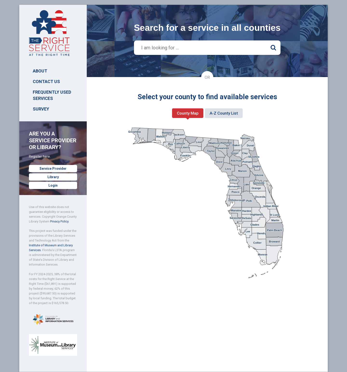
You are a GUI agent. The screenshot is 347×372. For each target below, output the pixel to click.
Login (53, 185)
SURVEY (41, 108)
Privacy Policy (59, 221)
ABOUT (40, 70)
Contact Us (46, 81)
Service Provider (53, 168)
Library (53, 177)
